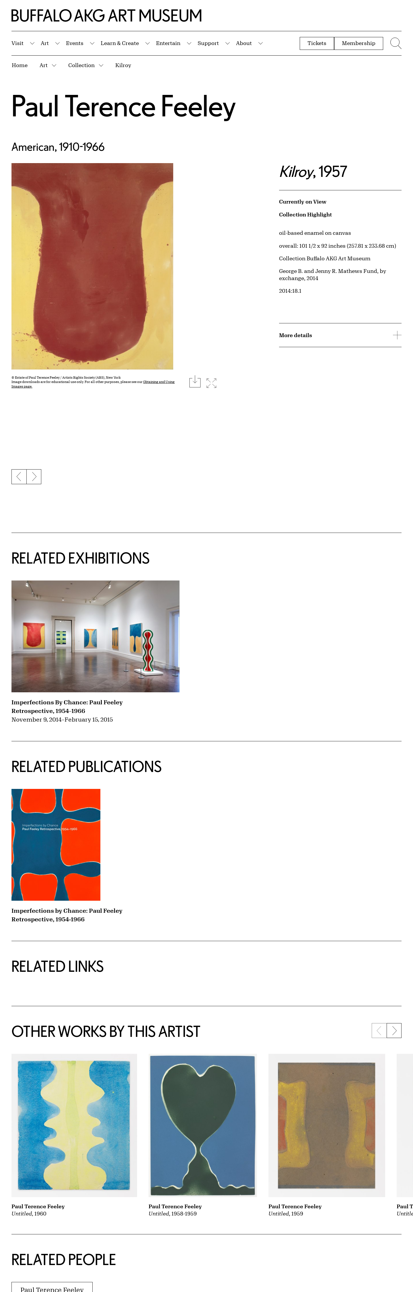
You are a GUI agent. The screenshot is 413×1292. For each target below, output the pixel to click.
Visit (17, 43)
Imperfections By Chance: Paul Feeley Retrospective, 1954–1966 (67, 706)
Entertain (168, 43)
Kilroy (123, 65)
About (244, 43)
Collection (81, 65)
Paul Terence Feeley (123, 105)
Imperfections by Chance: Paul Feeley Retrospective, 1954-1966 (66, 914)
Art (45, 43)
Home (20, 65)
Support (208, 43)
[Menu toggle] (395, 43)
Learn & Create (120, 43)
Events (74, 43)
